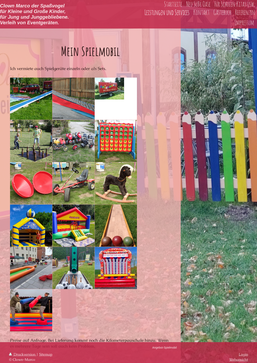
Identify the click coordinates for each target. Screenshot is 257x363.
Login (243, 354)
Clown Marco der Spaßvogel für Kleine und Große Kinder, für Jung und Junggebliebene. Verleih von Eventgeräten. (34, 14)
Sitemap (45, 354)
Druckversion (22, 354)
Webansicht (238, 359)
